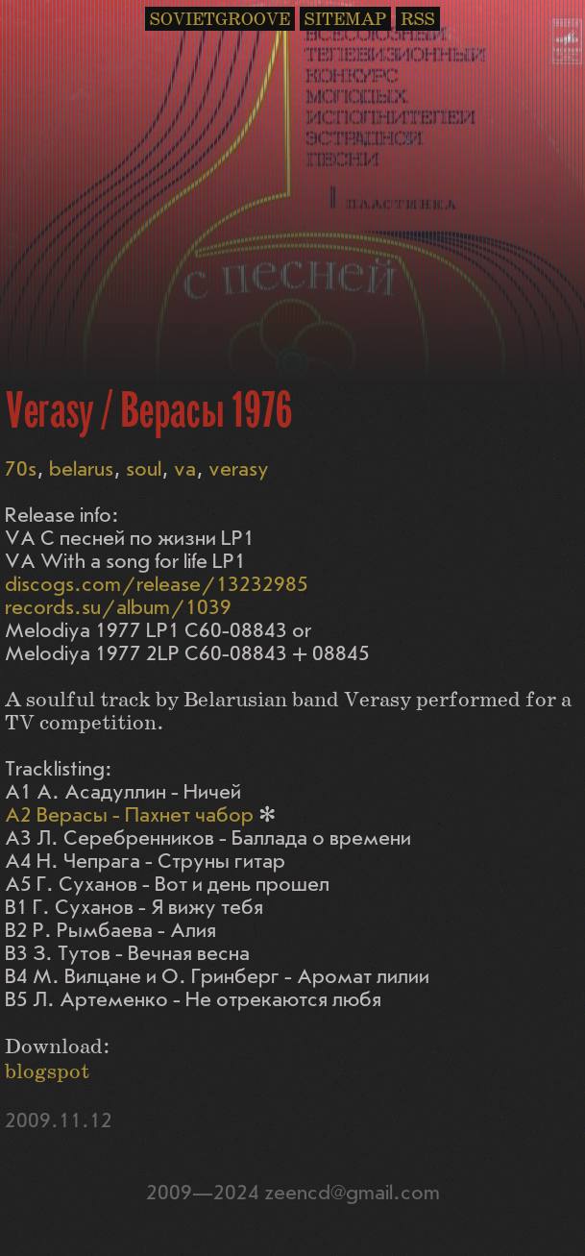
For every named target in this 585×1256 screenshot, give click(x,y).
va (185, 469)
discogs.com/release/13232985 (156, 585)
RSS (418, 20)
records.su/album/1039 (118, 608)
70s (21, 469)
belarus (81, 469)
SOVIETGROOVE (220, 20)
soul (143, 469)
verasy (238, 469)
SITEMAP (345, 20)
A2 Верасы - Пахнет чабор (129, 815)
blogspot (47, 1072)
